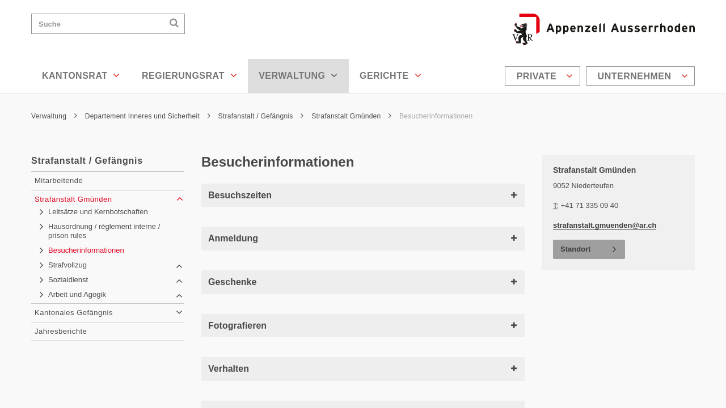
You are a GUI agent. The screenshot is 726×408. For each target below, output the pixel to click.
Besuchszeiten (363, 195)
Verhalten (363, 368)
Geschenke (363, 282)
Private (545, 76)
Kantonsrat (81, 75)
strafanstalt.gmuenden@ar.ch (604, 225)
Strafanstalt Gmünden (351, 116)
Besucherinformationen (435, 116)
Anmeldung (363, 238)
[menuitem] (544, 76)
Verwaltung (298, 75)
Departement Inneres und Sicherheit (147, 116)
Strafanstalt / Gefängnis (261, 116)
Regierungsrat (189, 75)
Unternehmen (643, 76)
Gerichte (390, 75)
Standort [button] (575, 249)
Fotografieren (363, 325)
